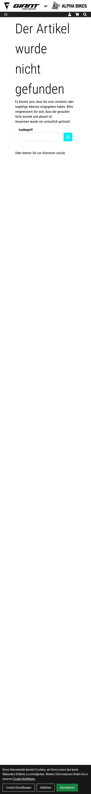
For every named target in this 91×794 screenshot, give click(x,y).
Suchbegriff (26, 129)
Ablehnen (45, 787)
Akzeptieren (67, 787)
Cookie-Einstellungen (18, 787)
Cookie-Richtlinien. (24, 779)
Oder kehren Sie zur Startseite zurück (40, 153)
